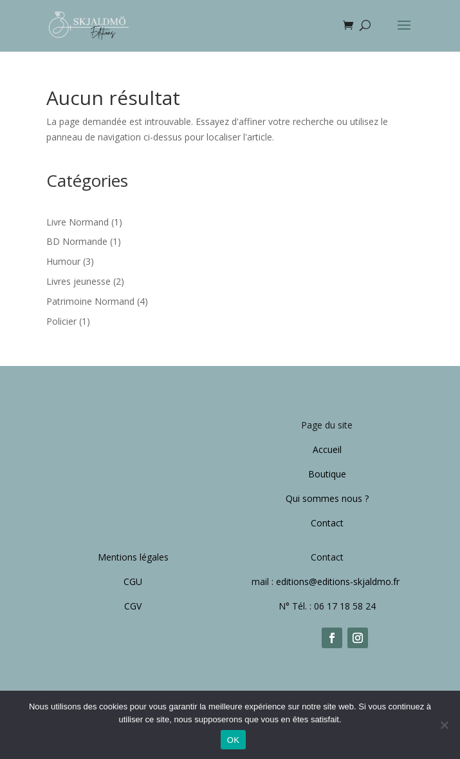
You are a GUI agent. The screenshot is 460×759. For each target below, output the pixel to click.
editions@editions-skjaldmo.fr (339, 581)
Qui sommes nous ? (327, 498)
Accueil (327, 449)
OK (233, 740)
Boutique (327, 474)
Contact (327, 523)
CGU (133, 581)
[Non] (443, 724)
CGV (133, 606)
